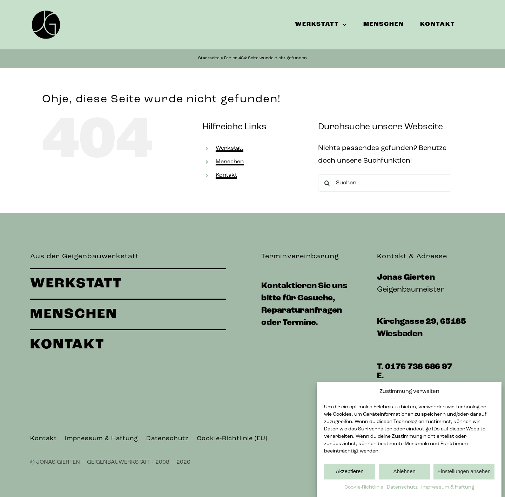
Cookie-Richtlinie (363, 487)
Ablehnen (404, 471)
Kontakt (226, 175)
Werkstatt (229, 148)
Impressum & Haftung (447, 487)
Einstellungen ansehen (464, 471)
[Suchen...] (384, 183)
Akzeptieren (349, 471)
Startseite (209, 58)
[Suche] (327, 183)
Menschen (230, 162)
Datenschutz (402, 487)
